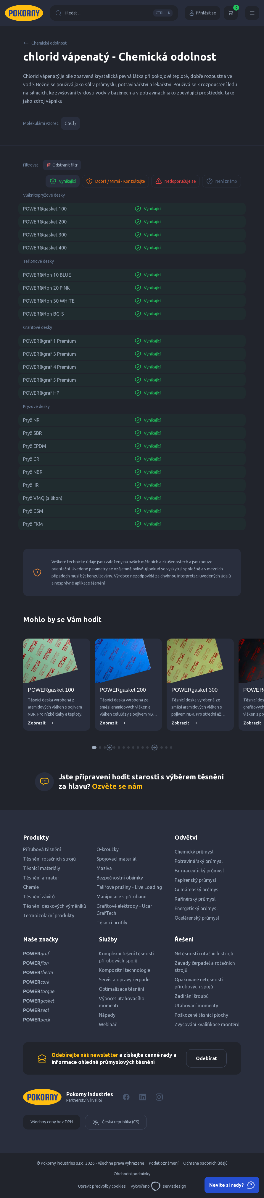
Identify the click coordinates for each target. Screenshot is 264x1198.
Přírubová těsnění (42, 849)
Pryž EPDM (34, 446)
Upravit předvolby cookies (102, 1186)
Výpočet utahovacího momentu (121, 1002)
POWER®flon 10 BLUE (47, 275)
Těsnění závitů (39, 896)
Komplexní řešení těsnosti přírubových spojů (126, 957)
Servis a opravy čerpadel (125, 979)
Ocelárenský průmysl (197, 917)
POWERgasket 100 (51, 690)
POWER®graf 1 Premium (49, 341)
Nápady (107, 1015)
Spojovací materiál (116, 858)
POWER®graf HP (41, 393)
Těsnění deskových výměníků (54, 906)
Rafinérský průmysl (195, 899)
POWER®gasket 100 (45, 208)
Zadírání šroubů (192, 996)
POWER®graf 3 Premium (49, 354)
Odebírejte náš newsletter (84, 1055)
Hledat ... (114, 13)
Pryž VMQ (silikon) (42, 498)
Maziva (104, 868)
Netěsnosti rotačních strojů (204, 953)
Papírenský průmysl (195, 880)
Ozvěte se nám (117, 786)
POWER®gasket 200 (45, 221)
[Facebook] (126, 1097)
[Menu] (252, 13)
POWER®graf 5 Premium (49, 380)
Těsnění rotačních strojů (49, 858)
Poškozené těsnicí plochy (201, 1015)
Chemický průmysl (194, 851)
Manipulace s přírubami (121, 896)
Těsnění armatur (41, 877)
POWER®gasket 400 (45, 247)
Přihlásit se (202, 13)
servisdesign (168, 1186)
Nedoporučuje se (175, 181)
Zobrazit (41, 723)
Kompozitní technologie (124, 970)
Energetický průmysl (196, 908)
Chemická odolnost (45, 43)
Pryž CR (31, 459)
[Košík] (231, 13)
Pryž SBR (32, 433)
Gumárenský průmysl (197, 889)
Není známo (221, 181)
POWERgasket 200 (123, 690)
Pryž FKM (33, 524)
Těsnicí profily (111, 922)
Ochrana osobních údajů (205, 1163)
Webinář (108, 1024)
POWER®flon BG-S (43, 313)
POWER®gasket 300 (45, 234)
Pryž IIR (31, 485)
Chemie (31, 887)
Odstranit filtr (62, 165)
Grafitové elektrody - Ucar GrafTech (124, 909)
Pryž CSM (33, 511)
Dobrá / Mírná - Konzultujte (115, 181)
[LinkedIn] (142, 1097)
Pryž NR (31, 420)
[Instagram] (159, 1097)
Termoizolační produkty (48, 915)
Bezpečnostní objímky (119, 877)
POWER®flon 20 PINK (46, 287)
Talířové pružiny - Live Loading (129, 887)
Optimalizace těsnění (121, 989)
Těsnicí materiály (41, 868)
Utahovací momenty (196, 1005)
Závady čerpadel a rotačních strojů (205, 966)
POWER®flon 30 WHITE (49, 300)
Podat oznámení (163, 1163)
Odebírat (206, 1058)
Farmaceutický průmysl (199, 870)
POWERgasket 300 (194, 690)
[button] (94, 747)
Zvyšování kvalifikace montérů (207, 1024)
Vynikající (62, 181)
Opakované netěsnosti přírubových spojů (199, 983)
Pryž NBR (33, 472)
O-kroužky (107, 849)
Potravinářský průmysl (199, 861)
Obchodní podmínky (132, 1173)
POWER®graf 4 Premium (49, 367)
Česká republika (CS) (115, 1122)
